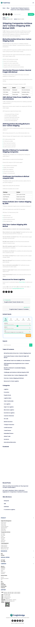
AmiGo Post (3, 540)
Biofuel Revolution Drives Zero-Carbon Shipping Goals (17, 353)
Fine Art (2, 577)
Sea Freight (3, 535)
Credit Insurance (8, 427)
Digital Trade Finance (5, 547)
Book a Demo (22, 282)
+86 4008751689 (7, 594)
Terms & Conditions (14, 623)
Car (1, 579)
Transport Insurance (9, 424)
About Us (2, 566)
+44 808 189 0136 (7, 597)
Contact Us (3, 587)
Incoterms (6, 439)
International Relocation (10, 442)
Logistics (6, 389)
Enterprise (6, 500)
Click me (14, 599)
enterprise (3, 569)
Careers (2, 583)
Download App (3, 586)
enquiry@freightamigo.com (18, 288)
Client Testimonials (8, 401)
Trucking (2, 538)
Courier (2, 536)
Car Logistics (7, 404)
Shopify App (3, 529)
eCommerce (3, 572)
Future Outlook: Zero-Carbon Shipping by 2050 (15, 375)
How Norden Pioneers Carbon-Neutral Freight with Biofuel (16, 356)
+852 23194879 (17, 592)
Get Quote (28, 335)
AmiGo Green (3, 523)
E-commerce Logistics (9, 509)
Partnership (3, 584)
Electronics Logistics (9, 410)
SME (5, 503)
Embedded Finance (8, 433)
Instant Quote (3, 522)
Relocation (29, 319)
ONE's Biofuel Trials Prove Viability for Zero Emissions (17, 360)
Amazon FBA (3, 530)
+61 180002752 (7, 598)
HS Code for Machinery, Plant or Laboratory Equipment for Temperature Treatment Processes (15, 491)
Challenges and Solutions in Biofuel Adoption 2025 (16, 372)
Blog (8, 8)
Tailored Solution (4, 527)
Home (4, 8)
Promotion (6, 392)
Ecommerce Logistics (9, 413)
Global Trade (7, 436)
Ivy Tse (7, 17)
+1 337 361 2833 (7, 595)
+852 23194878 (17, 593)
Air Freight (3, 533)
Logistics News (7, 398)
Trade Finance (7, 430)
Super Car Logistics (9, 407)
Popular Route (7, 395)
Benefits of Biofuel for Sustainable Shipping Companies (14, 368)
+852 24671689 (10, 592)
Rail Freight (3, 537)
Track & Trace (3, 525)
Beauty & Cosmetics (4, 578)
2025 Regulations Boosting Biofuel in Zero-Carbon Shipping (16, 364)
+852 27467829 (9, 599)
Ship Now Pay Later (4, 548)
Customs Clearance (9, 415)
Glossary (2, 555)
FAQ (1, 581)
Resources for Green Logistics (11, 381)
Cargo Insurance (4, 545)
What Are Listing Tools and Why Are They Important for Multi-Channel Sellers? (15, 486)
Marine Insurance (8, 421)
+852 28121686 (10, 593)
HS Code (6, 418)
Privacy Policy (21, 623)
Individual (6, 506)
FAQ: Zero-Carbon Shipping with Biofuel (14, 378)
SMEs (2, 570)
